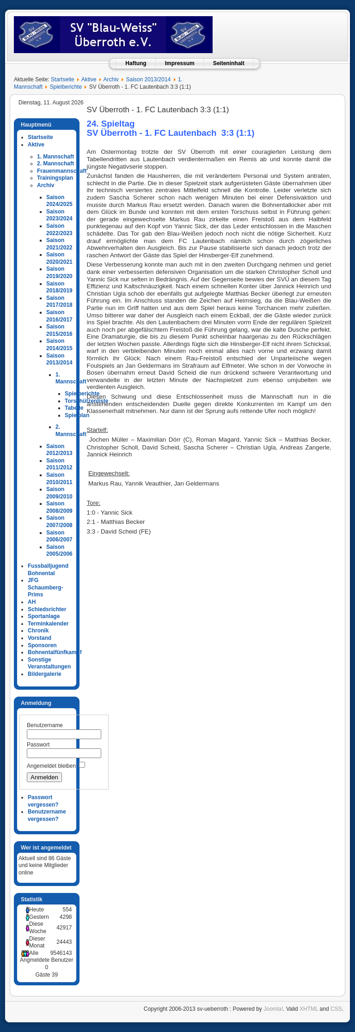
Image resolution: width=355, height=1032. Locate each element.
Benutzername (45, 725)
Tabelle (74, 408)
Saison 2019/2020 (59, 272)
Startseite (62, 79)
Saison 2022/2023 (59, 230)
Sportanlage (44, 616)
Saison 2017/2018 (59, 302)
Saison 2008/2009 (59, 507)
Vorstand (39, 638)
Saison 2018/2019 (59, 287)
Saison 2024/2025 (59, 201)
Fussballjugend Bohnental (48, 570)
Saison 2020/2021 (59, 258)
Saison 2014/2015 (59, 345)
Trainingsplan (55, 178)
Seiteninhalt (229, 63)
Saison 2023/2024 (59, 215)
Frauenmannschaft (61, 171)
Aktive (89, 79)
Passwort (38, 744)
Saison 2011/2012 (59, 464)
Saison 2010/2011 (59, 479)
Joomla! (273, 1009)
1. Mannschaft (55, 156)
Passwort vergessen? (43, 801)
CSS (336, 1009)
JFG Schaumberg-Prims (45, 587)
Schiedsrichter (47, 609)
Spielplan (77, 415)
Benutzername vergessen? (47, 815)
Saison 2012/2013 (59, 450)
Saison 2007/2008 (59, 521)
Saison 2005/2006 (59, 551)
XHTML (309, 1009)
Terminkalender (48, 623)
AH (32, 602)
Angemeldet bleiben (51, 766)
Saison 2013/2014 (148, 79)
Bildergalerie (44, 674)
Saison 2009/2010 (59, 493)
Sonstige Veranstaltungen (49, 663)
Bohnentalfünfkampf (55, 652)
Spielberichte (66, 87)
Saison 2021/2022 (59, 244)
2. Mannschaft (55, 163)
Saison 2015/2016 (59, 330)
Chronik (38, 630)
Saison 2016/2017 (59, 316)
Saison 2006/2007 (59, 536)
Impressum (180, 63)
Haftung (135, 63)
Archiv (110, 79)
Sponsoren (42, 645)
